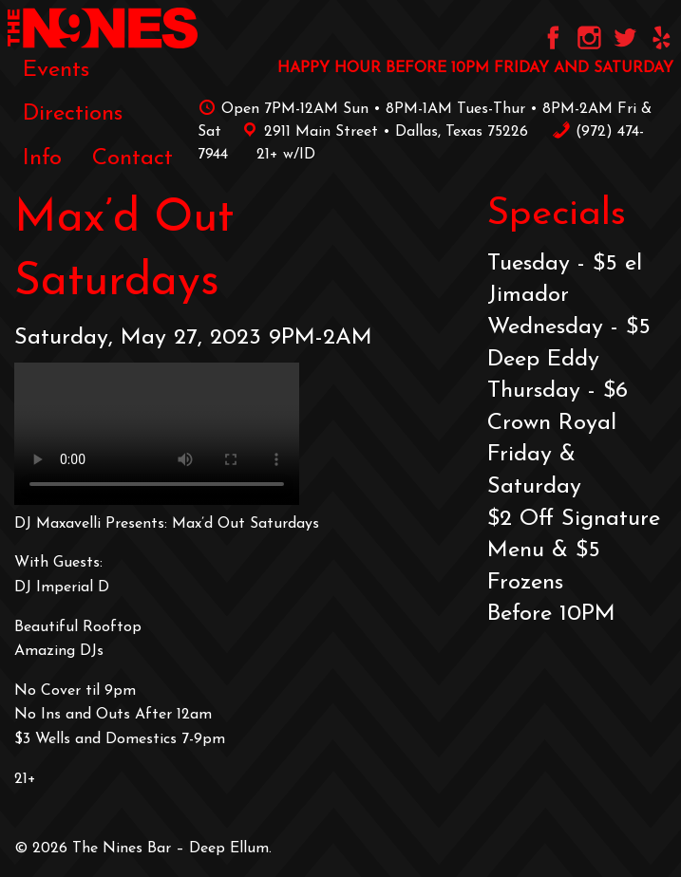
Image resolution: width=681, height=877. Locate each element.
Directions (73, 114)
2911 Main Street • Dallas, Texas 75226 (382, 132)
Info (42, 158)
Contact (132, 158)
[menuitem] (56, 70)
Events (56, 70)
